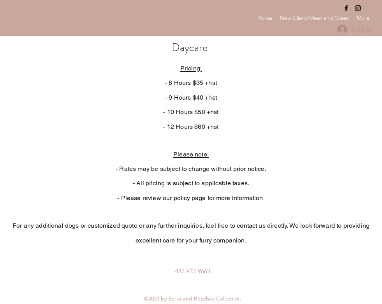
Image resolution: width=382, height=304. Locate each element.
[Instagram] (358, 8)
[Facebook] (346, 8)
